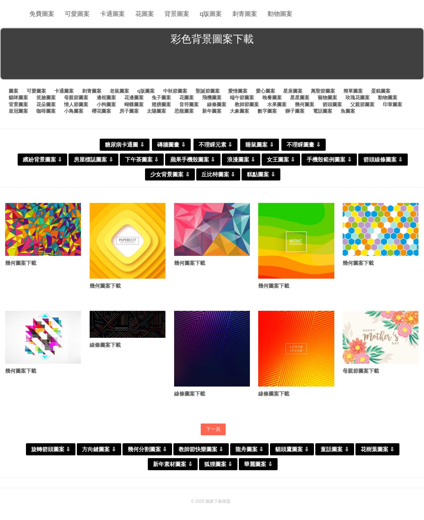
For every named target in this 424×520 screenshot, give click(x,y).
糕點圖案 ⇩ (261, 174)
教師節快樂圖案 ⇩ (201, 449)
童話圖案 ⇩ (335, 449)
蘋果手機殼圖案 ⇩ (192, 159)
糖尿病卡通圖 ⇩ (124, 145)
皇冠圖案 (18, 111)
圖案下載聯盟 (218, 501)
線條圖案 (216, 104)
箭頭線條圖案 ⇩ (383, 159)
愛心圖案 (265, 91)
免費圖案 (41, 13)
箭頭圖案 (332, 104)
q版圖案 (211, 13)
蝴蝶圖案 (134, 104)
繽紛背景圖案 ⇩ (42, 159)
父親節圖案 (362, 104)
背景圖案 (176, 13)
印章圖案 (392, 104)
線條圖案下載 (105, 345)
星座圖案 (293, 91)
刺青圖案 (244, 13)
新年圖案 (212, 111)
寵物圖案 (327, 97)
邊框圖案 (106, 97)
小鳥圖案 (73, 111)
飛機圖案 (212, 97)
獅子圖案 (295, 111)
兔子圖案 (161, 97)
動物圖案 (280, 13)
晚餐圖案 (272, 97)
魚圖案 (348, 111)
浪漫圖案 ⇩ (241, 159)
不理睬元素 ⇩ (215, 145)
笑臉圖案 (46, 97)
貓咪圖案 (18, 97)
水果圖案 (277, 104)
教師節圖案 (247, 104)
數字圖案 (267, 111)
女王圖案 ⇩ (281, 159)
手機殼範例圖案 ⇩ (329, 159)
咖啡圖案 (46, 111)
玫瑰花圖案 (357, 97)
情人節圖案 (76, 104)
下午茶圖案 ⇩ (142, 159)
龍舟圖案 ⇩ (249, 449)
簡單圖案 (353, 91)
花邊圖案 (134, 97)
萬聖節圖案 (323, 91)
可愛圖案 (77, 13)
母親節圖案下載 (361, 371)
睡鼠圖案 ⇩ (259, 145)
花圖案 (144, 13)
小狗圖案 (106, 104)
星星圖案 (299, 97)
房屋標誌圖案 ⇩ (93, 159)
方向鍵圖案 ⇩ (99, 449)
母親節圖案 (76, 97)
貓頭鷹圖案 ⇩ (292, 449)
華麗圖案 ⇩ (258, 464)
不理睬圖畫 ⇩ (303, 145)
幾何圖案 (304, 104)
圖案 (13, 91)
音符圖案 (189, 104)
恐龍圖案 (184, 111)
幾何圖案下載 (20, 263)
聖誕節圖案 (208, 91)
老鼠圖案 (119, 91)
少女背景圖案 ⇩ (169, 174)
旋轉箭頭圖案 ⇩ (50, 449)
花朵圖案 (46, 104)
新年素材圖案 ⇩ (172, 464)
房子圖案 (129, 111)
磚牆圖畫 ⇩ (171, 145)
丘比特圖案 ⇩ (218, 174)
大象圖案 (239, 111)
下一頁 (213, 429)
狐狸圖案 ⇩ (218, 464)
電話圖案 (322, 111)
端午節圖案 (242, 97)
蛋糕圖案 (380, 91)
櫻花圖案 (101, 111)
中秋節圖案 (175, 91)
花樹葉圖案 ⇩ (377, 449)
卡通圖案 (112, 13)
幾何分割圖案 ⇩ (147, 449)
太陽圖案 (156, 111)
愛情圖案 (237, 91)
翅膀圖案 (161, 104)
